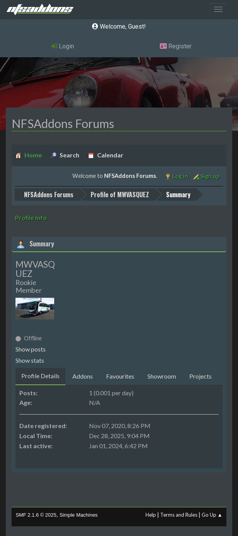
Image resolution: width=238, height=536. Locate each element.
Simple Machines (79, 515)
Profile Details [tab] (40, 375)
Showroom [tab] (161, 376)
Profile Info (31, 217)
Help (151, 515)
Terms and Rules (178, 515)
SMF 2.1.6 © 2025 (35, 515)
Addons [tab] (82, 376)
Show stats (29, 360)
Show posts (30, 349)
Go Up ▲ (212, 515)
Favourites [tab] (120, 376)
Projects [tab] (200, 376)
